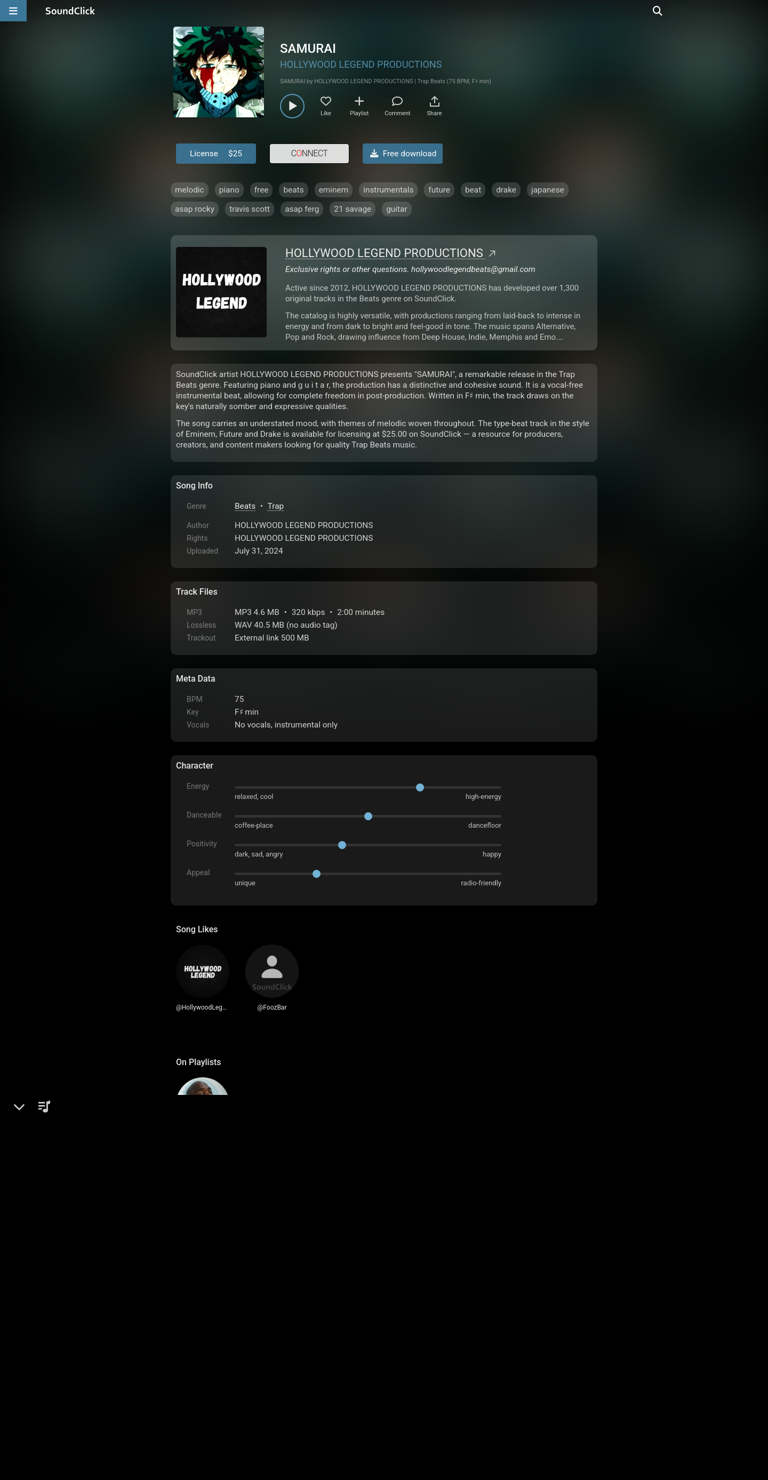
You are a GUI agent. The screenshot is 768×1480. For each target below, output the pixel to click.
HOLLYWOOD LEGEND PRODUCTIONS (361, 64)
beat (473, 190)
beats (293, 190)
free (261, 190)
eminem (334, 190)
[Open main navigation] (13, 10)
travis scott (249, 209)
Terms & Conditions (274, 1359)
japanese (547, 190)
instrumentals (388, 190)
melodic (189, 190)
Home (192, 1359)
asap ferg (302, 209)
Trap (276, 506)
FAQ (220, 1359)
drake (506, 190)
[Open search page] (757, 10)
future (439, 190)
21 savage (352, 209)
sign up (218, 1241)
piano (229, 190)
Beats (245, 506)
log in (257, 1241)
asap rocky (194, 209)
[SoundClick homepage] (70, 10)
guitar (396, 209)
